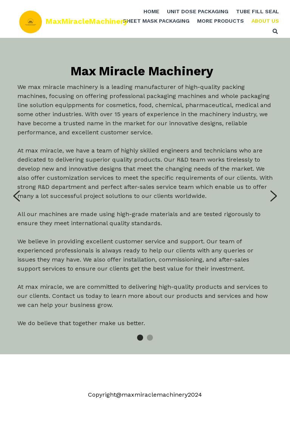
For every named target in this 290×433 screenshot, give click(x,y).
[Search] (269, 34)
